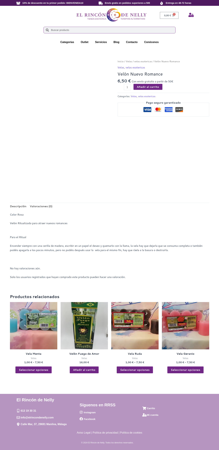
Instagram (90, 412)
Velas (129, 61)
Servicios (101, 42)
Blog (117, 42)
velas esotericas (143, 61)
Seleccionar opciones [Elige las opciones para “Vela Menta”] (33, 370)
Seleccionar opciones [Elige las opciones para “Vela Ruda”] (134, 370)
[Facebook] (81, 419)
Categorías (67, 42)
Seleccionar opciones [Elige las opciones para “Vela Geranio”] (185, 370)
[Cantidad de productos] (127, 87)
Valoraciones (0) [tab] (41, 206)
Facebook (89, 419)
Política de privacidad (105, 432)
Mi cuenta (152, 414)
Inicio (121, 61)
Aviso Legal (83, 432)
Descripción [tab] (18, 206)
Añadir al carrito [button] (84, 370)
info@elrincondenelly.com (37, 417)
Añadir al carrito (148, 87)
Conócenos (151, 42)
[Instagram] (81, 412)
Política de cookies (131, 432)
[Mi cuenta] (144, 415)
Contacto (131, 42)
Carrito (151, 408)
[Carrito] (144, 408)
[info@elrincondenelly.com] (18, 417)
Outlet (84, 42)
